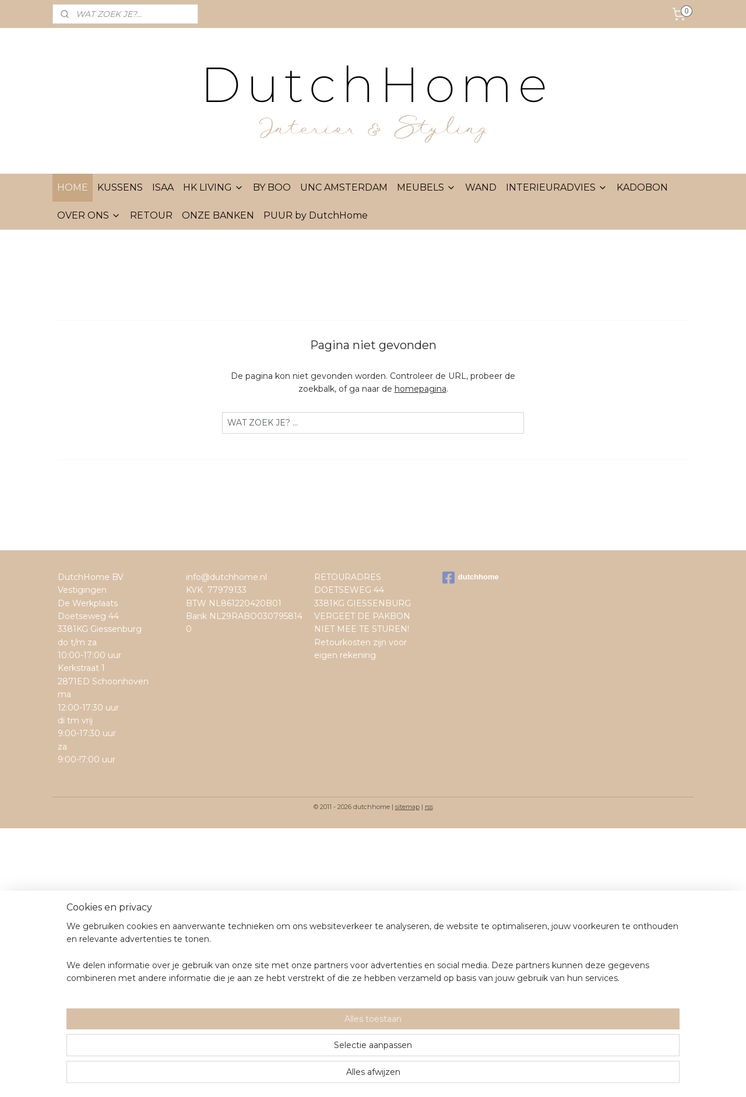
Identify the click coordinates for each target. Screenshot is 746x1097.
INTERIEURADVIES (556, 187)
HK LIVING (213, 187)
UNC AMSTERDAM (344, 187)
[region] (296, 1051)
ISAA (163, 187)
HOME (72, 187)
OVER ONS (89, 215)
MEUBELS (426, 187)
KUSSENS (120, 187)
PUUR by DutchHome (315, 215)
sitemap (407, 807)
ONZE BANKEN (218, 215)
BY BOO (272, 187)
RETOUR (151, 215)
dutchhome (470, 578)
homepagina (420, 389)
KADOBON (642, 187)
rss (429, 807)
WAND (481, 187)
